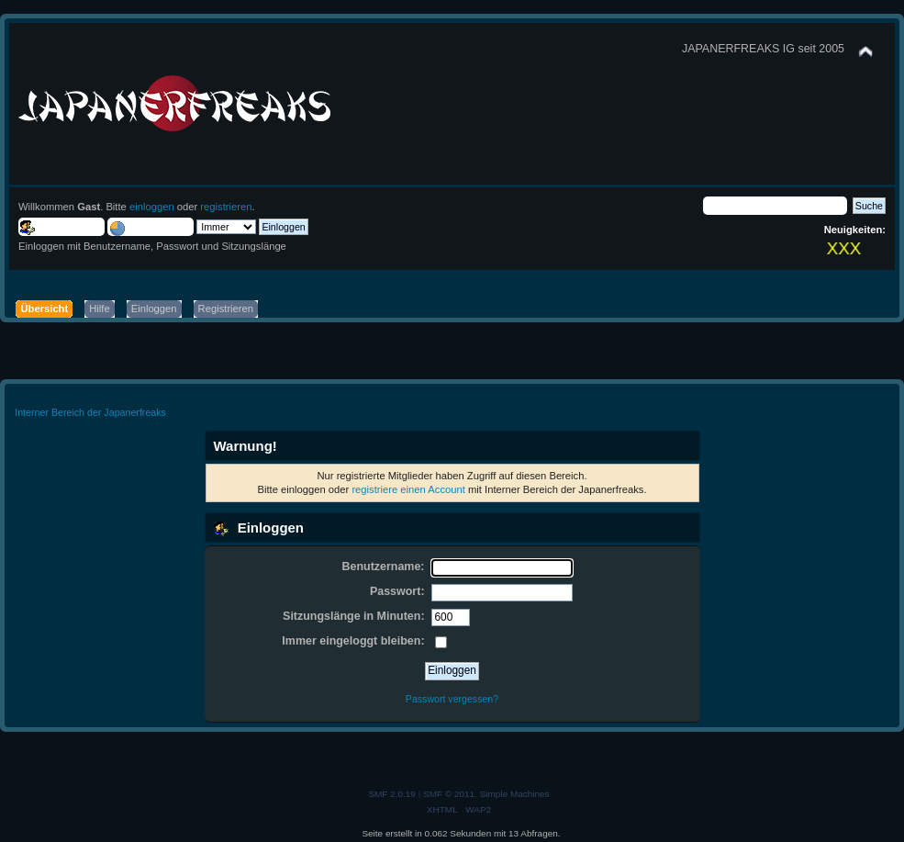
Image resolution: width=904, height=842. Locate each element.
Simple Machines (515, 794)
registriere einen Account (408, 489)
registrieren (225, 206)
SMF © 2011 (448, 794)
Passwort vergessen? (452, 698)
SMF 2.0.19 (392, 794)
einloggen (151, 206)
